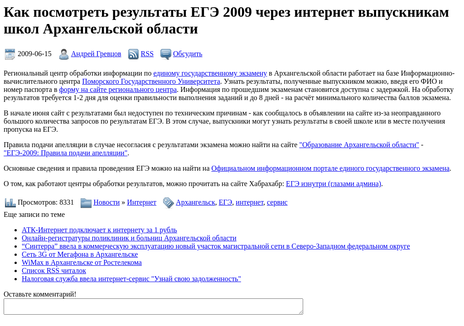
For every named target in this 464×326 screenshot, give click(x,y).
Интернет (141, 202)
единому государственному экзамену (210, 73)
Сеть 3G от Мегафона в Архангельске (80, 254)
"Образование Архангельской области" (359, 145)
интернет (249, 202)
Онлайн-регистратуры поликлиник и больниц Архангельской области (129, 238)
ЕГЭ (225, 202)
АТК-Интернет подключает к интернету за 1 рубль (99, 230)
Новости (106, 202)
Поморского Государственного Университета (151, 81)
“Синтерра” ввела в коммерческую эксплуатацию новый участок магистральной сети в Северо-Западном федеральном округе (216, 246)
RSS (147, 54)
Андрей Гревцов (96, 54)
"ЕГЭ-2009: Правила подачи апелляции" (65, 153)
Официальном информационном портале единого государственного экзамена (330, 168)
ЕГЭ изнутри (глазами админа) (333, 183)
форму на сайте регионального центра (118, 89)
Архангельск (195, 202)
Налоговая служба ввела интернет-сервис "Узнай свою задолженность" (131, 279)
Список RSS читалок (54, 270)
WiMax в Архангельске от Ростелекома (82, 262)
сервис (277, 202)
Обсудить (188, 54)
